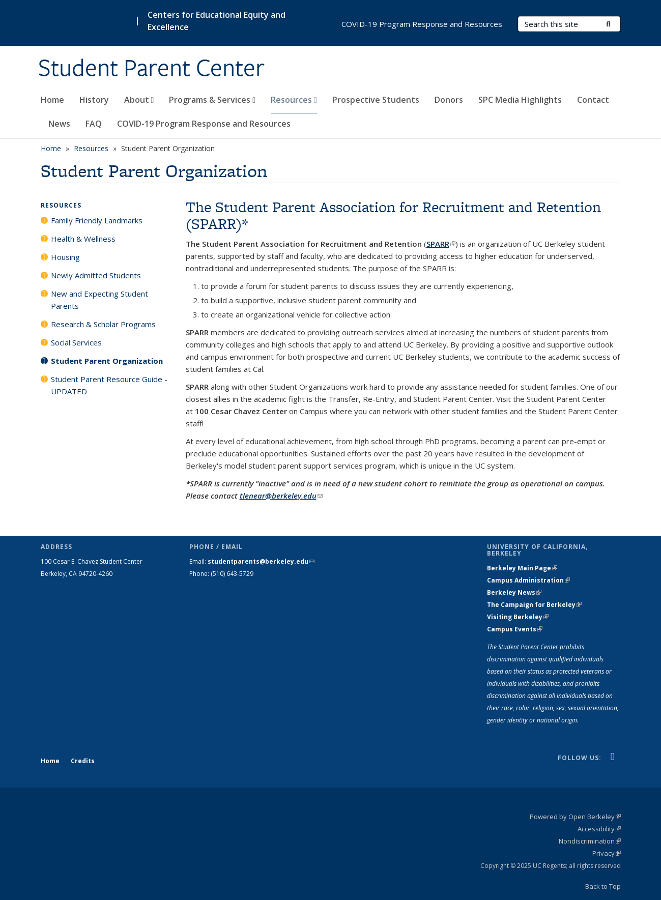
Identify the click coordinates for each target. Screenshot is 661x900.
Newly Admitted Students (96, 275)
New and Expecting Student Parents (99, 299)
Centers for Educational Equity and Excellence (216, 21)
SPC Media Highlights (520, 99)
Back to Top (603, 886)
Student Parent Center (151, 67)
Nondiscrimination (590, 841)
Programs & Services (212, 99)
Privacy (606, 853)
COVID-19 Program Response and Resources (204, 123)
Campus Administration (528, 580)
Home (52, 99)
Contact (593, 99)
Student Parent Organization (107, 361)
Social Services (76, 342)
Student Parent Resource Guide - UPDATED (109, 385)
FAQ (93, 123)
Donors (449, 99)
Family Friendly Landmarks (96, 220)
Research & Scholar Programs (103, 324)
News (59, 123)
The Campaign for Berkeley (534, 604)
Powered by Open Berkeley (575, 816)
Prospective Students (375, 99)
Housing (65, 257)
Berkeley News (514, 592)
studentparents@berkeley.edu (261, 561)
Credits (83, 761)
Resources (294, 99)
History (94, 99)
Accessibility (599, 828)
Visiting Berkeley (518, 617)
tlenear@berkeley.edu (281, 495)
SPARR (440, 244)
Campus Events (514, 629)
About (139, 99)
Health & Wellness (83, 239)
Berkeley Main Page (522, 568)
